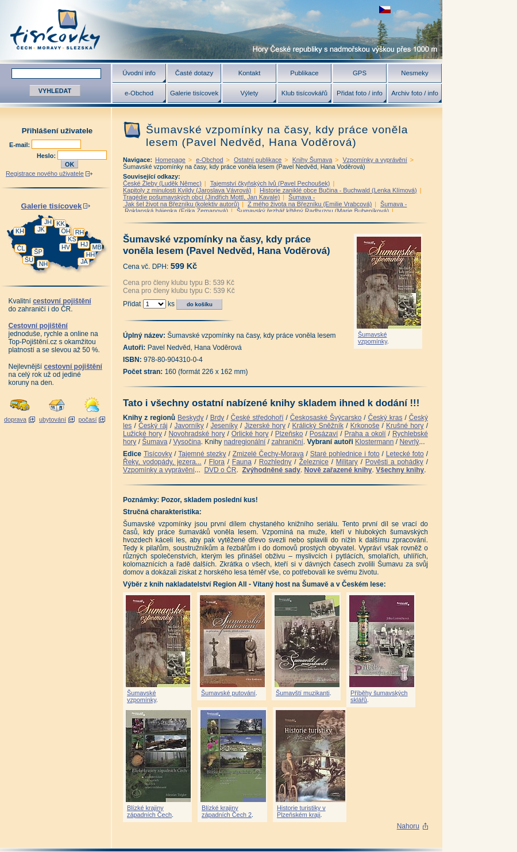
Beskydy (190, 418)
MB (96, 247)
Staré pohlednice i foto (345, 454)
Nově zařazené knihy (338, 470)
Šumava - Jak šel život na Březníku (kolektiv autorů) (219, 200)
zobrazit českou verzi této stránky (384, 9)
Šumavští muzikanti (303, 692)
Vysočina (186, 442)
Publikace (304, 73)
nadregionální (245, 442)
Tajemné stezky (202, 454)
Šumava (154, 442)
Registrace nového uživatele (45, 173)
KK (60, 223)
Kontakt (249, 73)
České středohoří (257, 418)
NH (43, 263)
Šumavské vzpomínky (372, 338)
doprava (15, 419)
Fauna (242, 462)
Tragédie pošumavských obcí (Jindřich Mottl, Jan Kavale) (201, 197)
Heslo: (47, 155)
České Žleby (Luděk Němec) (162, 183)
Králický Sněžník (318, 426)
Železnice (314, 462)
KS (72, 239)
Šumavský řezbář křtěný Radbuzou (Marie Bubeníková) (313, 210)
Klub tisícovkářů (304, 93)
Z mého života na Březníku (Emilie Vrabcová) (310, 204)
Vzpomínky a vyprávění (375, 159)
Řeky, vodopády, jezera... (162, 462)
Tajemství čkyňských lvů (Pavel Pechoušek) (270, 183)
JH (48, 221)
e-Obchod (139, 93)
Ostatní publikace (257, 159)
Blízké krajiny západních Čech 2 (227, 811)
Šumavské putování (228, 692)
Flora (217, 462)
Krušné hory (405, 426)
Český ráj (153, 426)
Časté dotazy (194, 73)
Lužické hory (142, 434)
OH (65, 231)
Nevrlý (409, 442)
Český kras (385, 418)
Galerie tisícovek (194, 93)
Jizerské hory (264, 426)
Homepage (170, 159)
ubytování (52, 419)
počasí (88, 419)
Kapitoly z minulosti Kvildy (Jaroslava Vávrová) (187, 190)
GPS (359, 73)
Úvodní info (139, 73)
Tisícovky (158, 454)
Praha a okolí (365, 434)
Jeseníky (223, 426)
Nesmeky (414, 73)
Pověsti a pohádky (394, 462)
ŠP (38, 251)
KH (20, 231)
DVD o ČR (220, 470)
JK (41, 229)
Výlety (249, 93)
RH (79, 232)
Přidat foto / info (360, 93)
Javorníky (188, 426)
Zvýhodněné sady (271, 470)
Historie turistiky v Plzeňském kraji (301, 811)
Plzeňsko (289, 434)
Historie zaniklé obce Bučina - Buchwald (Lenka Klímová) (338, 190)
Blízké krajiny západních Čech (149, 811)
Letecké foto (405, 454)
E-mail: (20, 144)
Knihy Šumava (312, 159)
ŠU (29, 259)
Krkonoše (365, 426)
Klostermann (374, 442)
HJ (84, 244)
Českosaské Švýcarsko (326, 418)
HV (65, 247)
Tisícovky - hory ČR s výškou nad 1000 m (221, 29)
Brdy (217, 418)
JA (84, 261)
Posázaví (324, 434)
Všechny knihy (400, 470)
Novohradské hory (196, 434)
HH (90, 254)
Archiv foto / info (414, 93)
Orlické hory (250, 434)
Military (347, 462)
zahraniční (287, 442)
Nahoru (408, 826)
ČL (21, 248)
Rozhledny (275, 462)
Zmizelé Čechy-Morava (268, 454)
